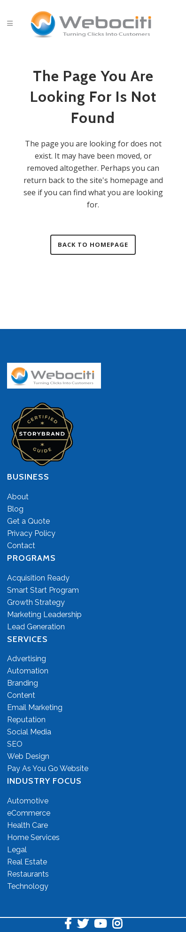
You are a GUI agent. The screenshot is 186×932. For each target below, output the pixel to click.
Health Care (27, 825)
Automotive (27, 800)
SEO (15, 744)
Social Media (29, 731)
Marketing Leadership (44, 614)
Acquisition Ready (38, 577)
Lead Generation (36, 626)
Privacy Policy (31, 533)
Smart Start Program (43, 590)
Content (21, 695)
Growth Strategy (36, 602)
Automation (27, 670)
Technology (27, 886)
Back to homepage (93, 244)
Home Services (33, 837)
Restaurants (28, 874)
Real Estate (27, 861)
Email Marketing (34, 707)
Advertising (26, 658)
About (18, 496)
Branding (22, 683)
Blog (15, 508)
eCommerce (28, 813)
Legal (17, 849)
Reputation (26, 719)
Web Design (28, 756)
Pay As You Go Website (47, 768)
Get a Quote (28, 521)
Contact (21, 545)
